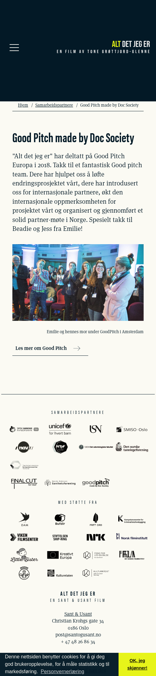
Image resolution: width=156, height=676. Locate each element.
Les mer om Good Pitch (47, 348)
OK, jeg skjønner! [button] (137, 664)
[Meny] (14, 47)
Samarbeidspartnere (54, 105)
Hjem (23, 105)
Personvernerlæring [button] (62, 671)
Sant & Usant (78, 614)
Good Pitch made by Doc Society (109, 105)
